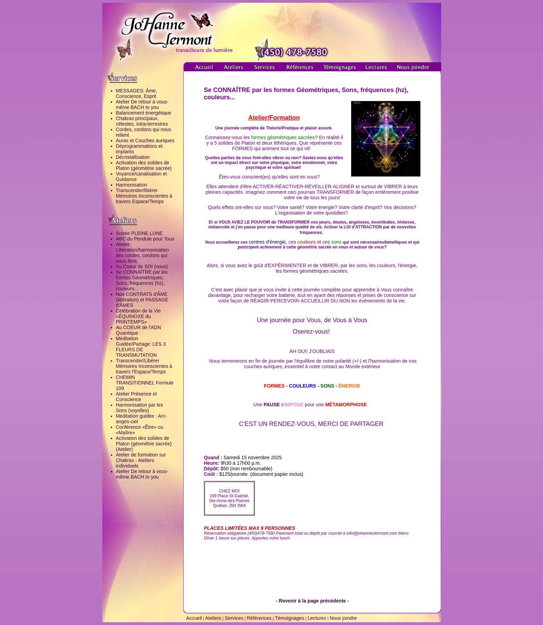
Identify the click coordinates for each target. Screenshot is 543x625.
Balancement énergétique (143, 113)
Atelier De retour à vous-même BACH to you (142, 104)
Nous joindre (343, 618)
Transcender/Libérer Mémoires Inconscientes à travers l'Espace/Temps (144, 366)
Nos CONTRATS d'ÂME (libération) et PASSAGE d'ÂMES (142, 299)
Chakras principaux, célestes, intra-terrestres (142, 121)
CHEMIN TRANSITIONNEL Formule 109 (145, 382)
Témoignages (289, 618)
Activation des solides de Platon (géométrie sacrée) (144, 165)
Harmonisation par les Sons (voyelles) (139, 407)
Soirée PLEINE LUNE (139, 233)
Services (234, 618)
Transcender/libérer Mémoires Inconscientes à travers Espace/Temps (144, 196)
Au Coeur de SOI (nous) (142, 266)
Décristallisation (133, 157)
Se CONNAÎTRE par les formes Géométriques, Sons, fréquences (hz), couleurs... (142, 280)
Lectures (317, 618)
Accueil (194, 618)
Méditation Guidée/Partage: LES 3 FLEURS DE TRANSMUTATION (141, 347)
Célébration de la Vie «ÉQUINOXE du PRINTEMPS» (138, 316)
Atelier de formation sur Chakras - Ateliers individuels (141, 460)
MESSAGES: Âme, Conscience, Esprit (136, 93)
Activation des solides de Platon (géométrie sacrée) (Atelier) (144, 443)
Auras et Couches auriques (145, 140)
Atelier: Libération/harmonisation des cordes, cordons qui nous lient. (142, 253)
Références (259, 618)
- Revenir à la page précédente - (312, 601)
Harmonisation (131, 185)
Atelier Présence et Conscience (136, 396)
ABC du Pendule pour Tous (145, 239)
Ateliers (213, 618)
